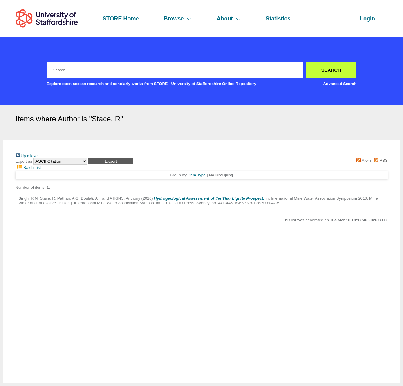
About (229, 19)
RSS (379, 160)
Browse (177, 19)
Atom (363, 160)
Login (367, 19)
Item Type (197, 175)
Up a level (27, 155)
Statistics (278, 19)
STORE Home (121, 19)
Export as (24, 161)
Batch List (28, 167)
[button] (110, 161)
